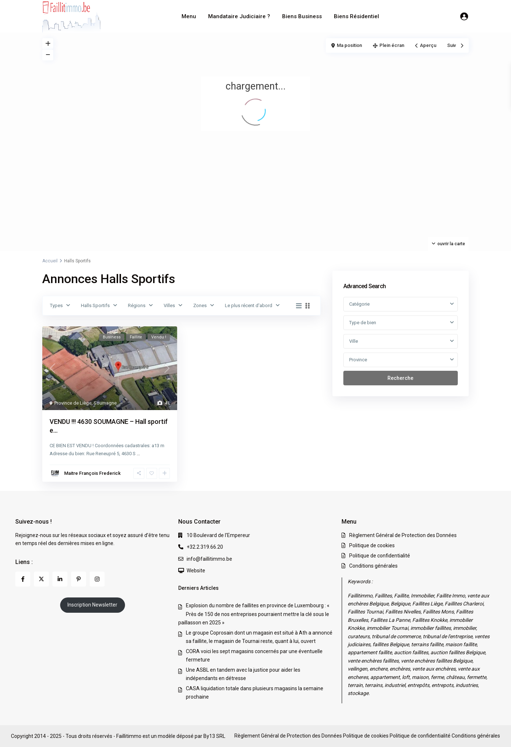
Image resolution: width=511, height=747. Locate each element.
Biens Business (302, 16)
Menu (189, 16)
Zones (200, 305)
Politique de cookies (372, 545)
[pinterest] (78, 579)
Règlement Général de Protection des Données (403, 535)
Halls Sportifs (95, 305)
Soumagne (105, 403)
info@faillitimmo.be (209, 559)
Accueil (50, 260)
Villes (169, 305)
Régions (136, 305)
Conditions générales (373, 566)
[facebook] (22, 579)
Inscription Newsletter (92, 605)
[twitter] (41, 579)
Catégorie (359, 304)
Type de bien (362, 322)
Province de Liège (72, 403)
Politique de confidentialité (379, 556)
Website (196, 570)
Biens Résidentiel (356, 16)
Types (56, 305)
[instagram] (97, 579)
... (138, 453)
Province (358, 359)
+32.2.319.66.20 (205, 547)
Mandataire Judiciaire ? (239, 16)
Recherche (400, 378)
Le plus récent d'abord (248, 305)
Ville (353, 341)
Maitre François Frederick (92, 473)
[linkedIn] (59, 579)
